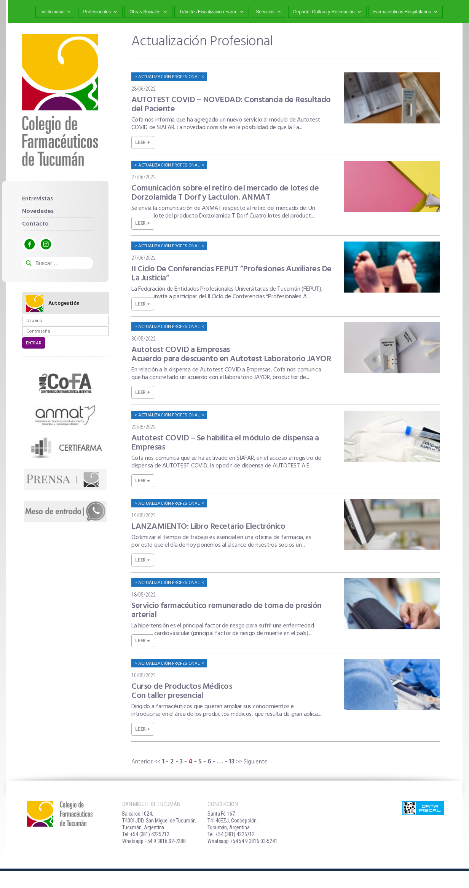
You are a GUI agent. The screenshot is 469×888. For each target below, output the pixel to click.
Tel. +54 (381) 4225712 (145, 834)
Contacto (35, 224)
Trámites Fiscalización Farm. (211, 12)
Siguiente (256, 762)
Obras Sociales (148, 12)
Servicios (268, 12)
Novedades (38, 211)
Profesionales (100, 12)
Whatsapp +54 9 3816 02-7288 (154, 841)
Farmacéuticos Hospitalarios (405, 12)
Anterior (142, 762)
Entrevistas (37, 199)
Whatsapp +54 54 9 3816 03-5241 (242, 841)
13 (231, 761)
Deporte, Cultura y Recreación (327, 12)
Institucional (55, 12)
